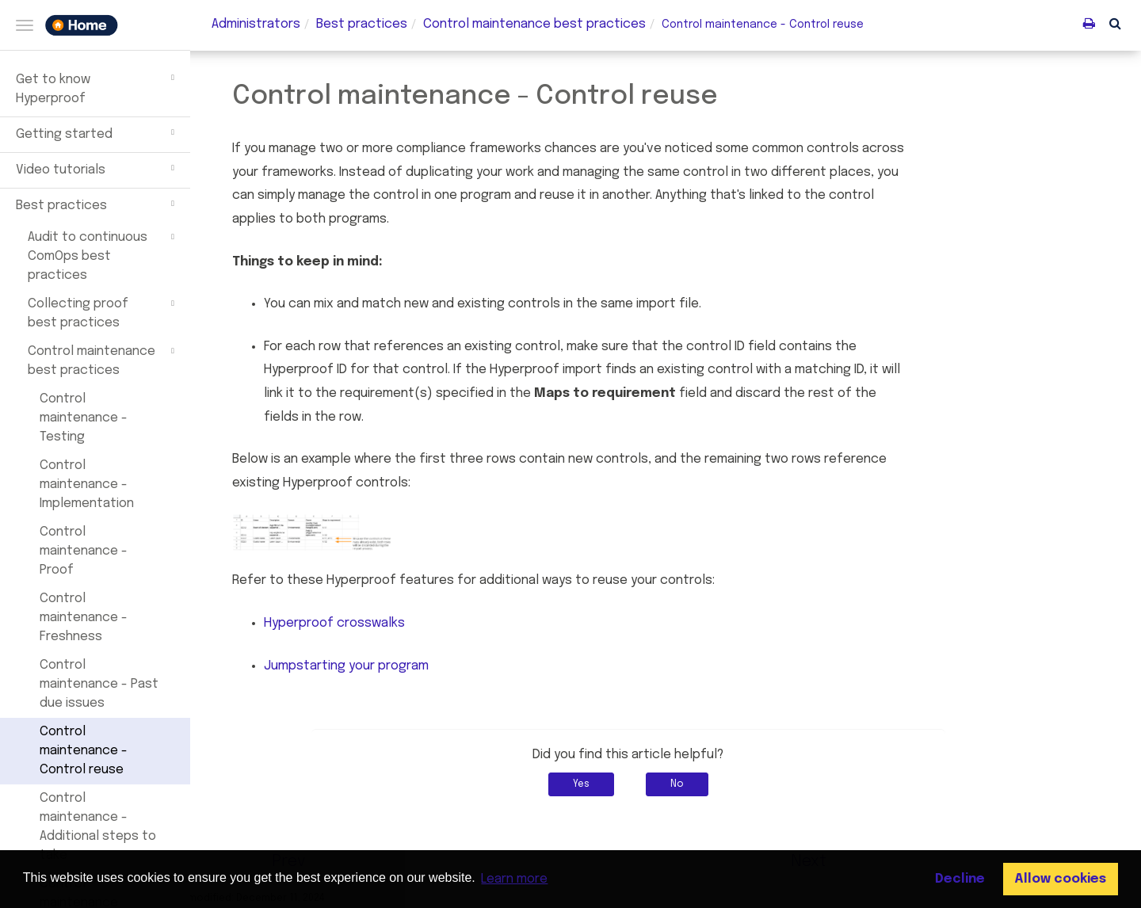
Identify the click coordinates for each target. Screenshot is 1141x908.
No (714, 784)
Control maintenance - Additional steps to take (98, 827)
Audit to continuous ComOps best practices (103, 255)
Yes (618, 784)
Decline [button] (960, 879)
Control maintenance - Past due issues (99, 684)
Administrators (256, 24)
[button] (1115, 23)
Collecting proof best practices (103, 312)
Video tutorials (97, 168)
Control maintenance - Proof (84, 551)
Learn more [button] (514, 879)
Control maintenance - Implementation (87, 484)
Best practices (97, 203)
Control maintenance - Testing (84, 418)
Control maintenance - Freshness (84, 617)
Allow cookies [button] (1060, 879)
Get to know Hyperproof (97, 87)
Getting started (97, 132)
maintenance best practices (534, 24)
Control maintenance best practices (103, 359)
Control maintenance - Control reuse (84, 750)
